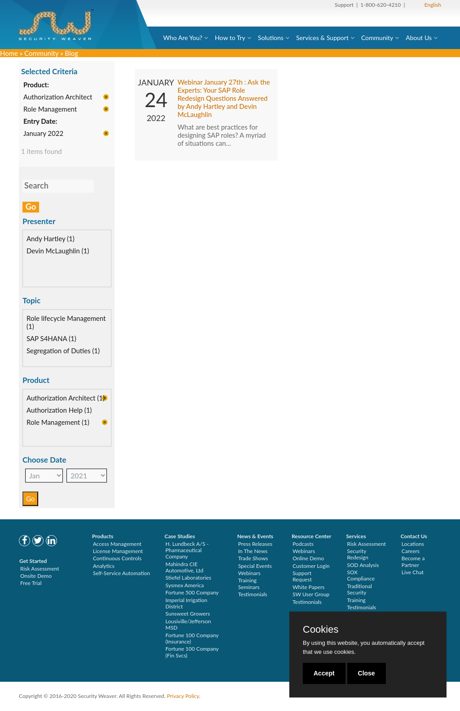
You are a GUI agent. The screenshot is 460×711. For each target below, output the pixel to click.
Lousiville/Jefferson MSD (188, 624)
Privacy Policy (183, 696)
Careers (411, 551)
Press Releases (255, 543)
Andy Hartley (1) (51, 239)
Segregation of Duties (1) (63, 351)
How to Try (230, 37)
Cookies (320, 629)
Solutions (270, 37)
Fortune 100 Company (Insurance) (191, 638)
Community (377, 37)
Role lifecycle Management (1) (66, 323)
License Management (118, 551)
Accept (324, 673)
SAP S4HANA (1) (51, 339)
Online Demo (308, 558)
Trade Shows (253, 558)
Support (344, 4)
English (433, 4)
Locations (413, 543)
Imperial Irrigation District (186, 603)
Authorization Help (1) (59, 411)
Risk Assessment (39, 568)
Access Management (117, 543)
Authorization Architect (57, 98)
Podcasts (303, 543)
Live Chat (413, 572)
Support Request (302, 576)
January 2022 (43, 134)
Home (9, 53)
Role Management (50, 110)
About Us (419, 37)
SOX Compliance (361, 575)
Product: (36, 85)
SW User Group (310, 594)
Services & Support (322, 37)
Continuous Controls (117, 558)
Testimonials (252, 594)
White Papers (308, 587)
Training (356, 600)
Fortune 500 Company (191, 592)
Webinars (249, 573)
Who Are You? (182, 37)
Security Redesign (357, 554)
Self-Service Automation (121, 573)
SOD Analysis (363, 565)
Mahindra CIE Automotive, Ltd (184, 567)
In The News (253, 551)
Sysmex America (184, 585)
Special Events (255, 565)
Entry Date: (40, 122)
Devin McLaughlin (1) (58, 252)
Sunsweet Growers (187, 613)
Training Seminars (249, 583)
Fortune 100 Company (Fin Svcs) (191, 651)
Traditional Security (359, 589)
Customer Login (311, 565)
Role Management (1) (58, 423)
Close (366, 673)
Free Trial (31, 583)
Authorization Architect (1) (66, 399)
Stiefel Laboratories (188, 577)
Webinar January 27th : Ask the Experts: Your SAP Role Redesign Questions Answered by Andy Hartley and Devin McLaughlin (223, 99)
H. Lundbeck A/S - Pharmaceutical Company (186, 550)
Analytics (104, 565)
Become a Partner (413, 561)
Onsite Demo (36, 575)
